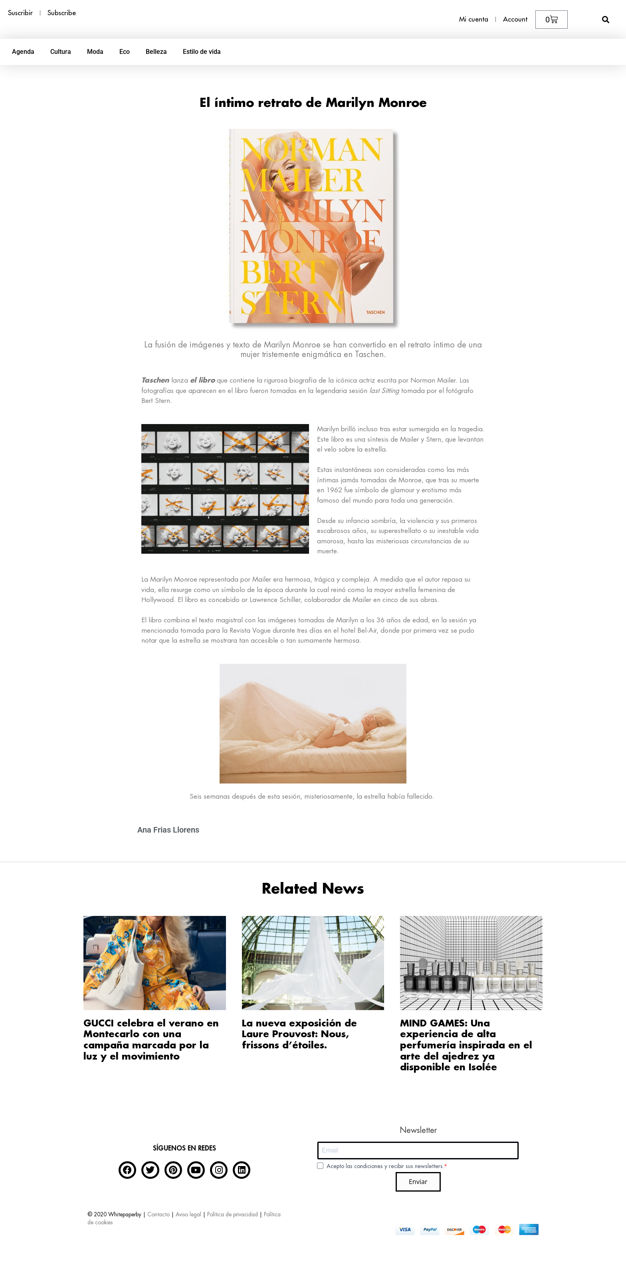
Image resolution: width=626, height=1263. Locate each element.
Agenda (23, 51)
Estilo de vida (202, 51)
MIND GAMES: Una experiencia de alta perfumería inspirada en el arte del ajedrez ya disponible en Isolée (466, 1045)
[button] (605, 19)
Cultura (60, 51)
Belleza (156, 51)
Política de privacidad (232, 1214)
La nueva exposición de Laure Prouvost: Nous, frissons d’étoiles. (299, 1034)
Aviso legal (188, 1214)
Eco (124, 51)
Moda (95, 51)
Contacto (158, 1214)
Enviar (418, 1181)
